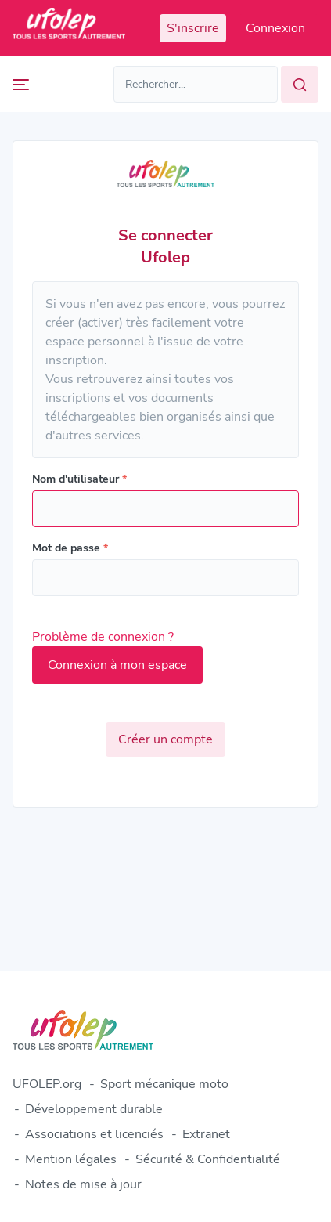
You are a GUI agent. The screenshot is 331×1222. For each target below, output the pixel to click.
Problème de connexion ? (103, 636)
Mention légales (71, 1159)
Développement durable (94, 1109)
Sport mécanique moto (164, 1084)
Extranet (206, 1134)
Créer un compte (165, 739)
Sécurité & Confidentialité (207, 1159)
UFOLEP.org (47, 1084)
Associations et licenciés (94, 1134)
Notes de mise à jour (83, 1184)
